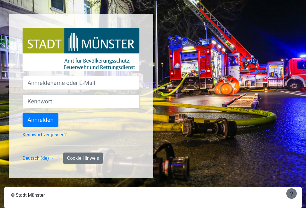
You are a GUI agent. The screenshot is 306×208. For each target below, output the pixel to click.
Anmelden (40, 119)
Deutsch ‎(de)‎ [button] (36, 158)
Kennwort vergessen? (45, 135)
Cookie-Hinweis (83, 158)
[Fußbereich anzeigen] (291, 193)
